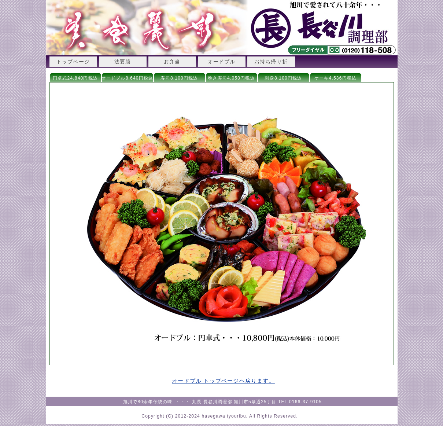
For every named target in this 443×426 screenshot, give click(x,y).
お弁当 (172, 62)
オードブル (222, 62)
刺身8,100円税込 (283, 78)
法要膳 (122, 62)
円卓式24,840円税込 (75, 78)
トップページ (73, 62)
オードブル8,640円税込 (127, 78)
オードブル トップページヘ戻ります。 (223, 381)
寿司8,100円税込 (179, 78)
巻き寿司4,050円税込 (231, 78)
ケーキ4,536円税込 (335, 78)
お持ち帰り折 (271, 62)
